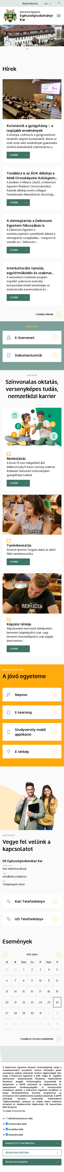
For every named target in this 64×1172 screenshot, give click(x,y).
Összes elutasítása (17, 1154)
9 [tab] (52, 49)
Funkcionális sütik (17, 1125)
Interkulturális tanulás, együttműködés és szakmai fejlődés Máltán (29, 273)
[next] (58, 954)
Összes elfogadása (16, 1163)
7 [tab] (46, 49)
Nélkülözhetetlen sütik (20, 1119)
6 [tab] (43, 49)
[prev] (5, 954)
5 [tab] (39, 49)
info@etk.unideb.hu (15, 876)
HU (45, 3)
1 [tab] (27, 49)
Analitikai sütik (15, 1130)
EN (50, 3)
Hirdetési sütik (15, 1136)
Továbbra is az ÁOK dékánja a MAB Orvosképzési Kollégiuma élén (32, 178)
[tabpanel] (32, 35)
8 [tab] (49, 49)
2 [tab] (30, 49)
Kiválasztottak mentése (19, 1144)
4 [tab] (36, 49)
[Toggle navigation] (58, 16)
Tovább (13, 155)
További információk (14, 1112)
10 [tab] (55, 49)
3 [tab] (33, 49)
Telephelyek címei (14, 884)
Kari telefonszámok (14, 868)
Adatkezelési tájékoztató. (30, 1105)
